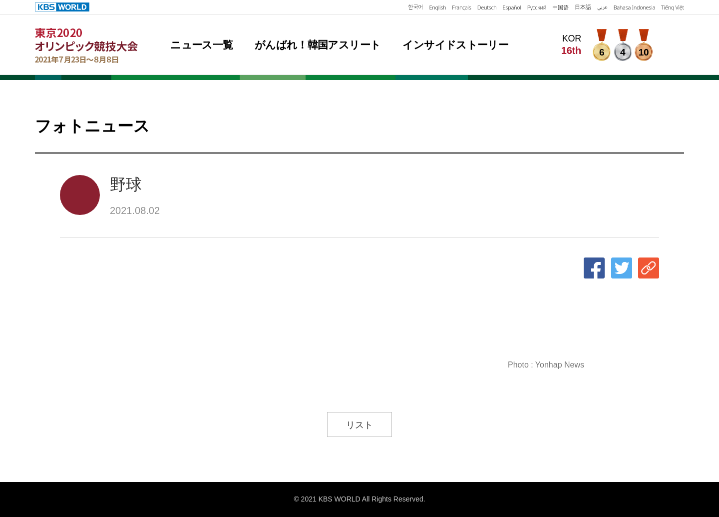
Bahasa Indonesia (634, 7)
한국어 (415, 7)
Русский (536, 7)
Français (461, 7)
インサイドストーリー (455, 44)
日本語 (583, 7)
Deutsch (487, 7)
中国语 (560, 7)
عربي (602, 7)
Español (512, 7)
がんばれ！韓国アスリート (317, 44)
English (437, 7)
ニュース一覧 (201, 44)
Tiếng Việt (672, 7)
